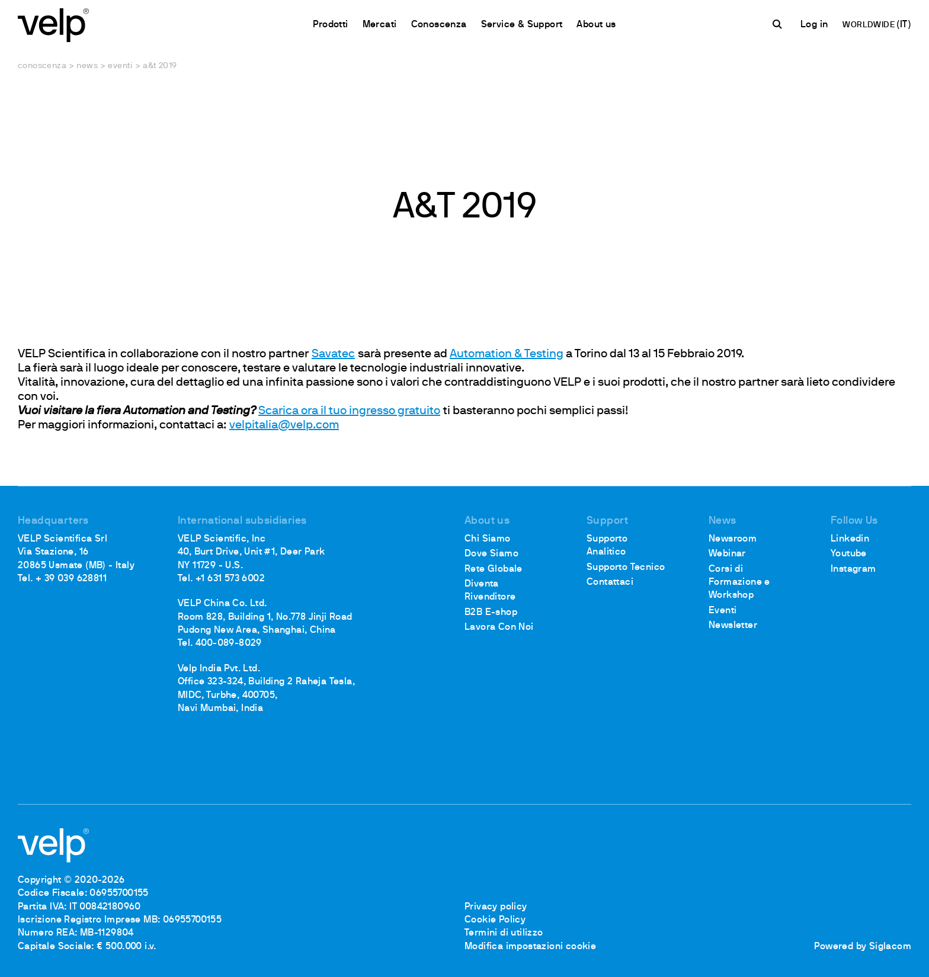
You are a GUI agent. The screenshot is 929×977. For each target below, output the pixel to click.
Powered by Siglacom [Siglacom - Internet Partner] (862, 947)
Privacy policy (495, 907)
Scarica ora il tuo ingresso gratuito (349, 411)
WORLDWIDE (869, 25)
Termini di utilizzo (503, 933)
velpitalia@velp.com (284, 425)
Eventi (120, 66)
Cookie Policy (495, 920)
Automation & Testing (506, 354)
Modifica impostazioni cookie (530, 947)
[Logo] (53, 24)
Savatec (333, 354)
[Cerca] (779, 24)
